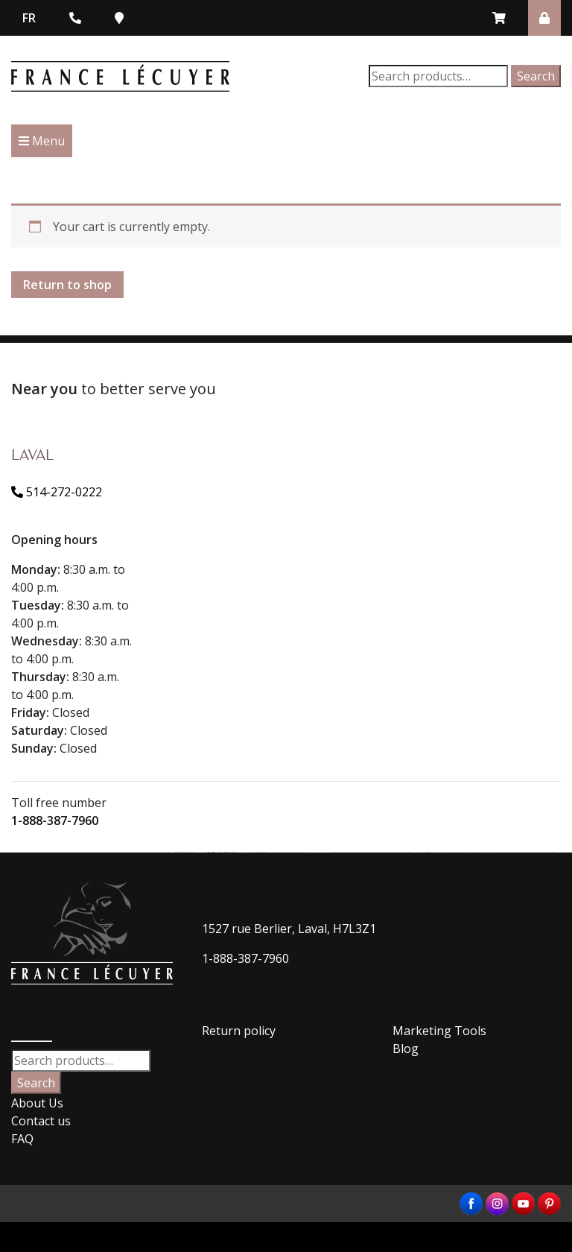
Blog (406, 1048)
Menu (42, 141)
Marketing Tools (439, 1030)
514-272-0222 (56, 492)
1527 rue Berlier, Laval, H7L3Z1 (289, 928)
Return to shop (67, 284)
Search (536, 76)
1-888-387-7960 (54, 820)
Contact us (41, 1121)
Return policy (239, 1030)
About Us (37, 1103)
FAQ (22, 1139)
